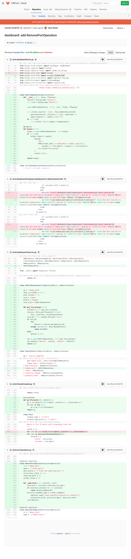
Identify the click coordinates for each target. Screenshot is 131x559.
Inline (110, 53)
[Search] (111, 3)
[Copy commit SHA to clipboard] (21, 28)
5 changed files (19, 52)
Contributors (69, 16)
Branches (51, 16)
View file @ (115, 59)
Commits (41, 16)
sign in (67, 533)
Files (34, 16)
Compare (87, 16)
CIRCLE (15, 3)
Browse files (108, 28)
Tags (60, 16)
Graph (79, 16)
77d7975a (20, 43)
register (59, 533)
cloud (23, 3)
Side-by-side (120, 53)
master (29, 43)
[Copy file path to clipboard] (35, 59)
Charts (96, 16)
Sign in (125, 3)
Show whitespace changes (94, 53)
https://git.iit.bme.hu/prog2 (88, 22)
